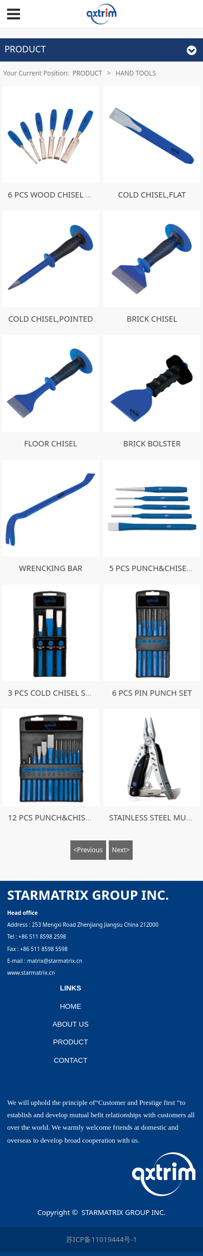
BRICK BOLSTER (152, 443)
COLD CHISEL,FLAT (152, 194)
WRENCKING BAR (50, 568)
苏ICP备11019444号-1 (101, 1239)
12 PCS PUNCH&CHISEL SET (58, 817)
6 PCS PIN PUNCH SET (152, 693)
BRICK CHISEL (152, 319)
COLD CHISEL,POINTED (50, 319)
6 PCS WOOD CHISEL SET (53, 194)
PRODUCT (87, 73)
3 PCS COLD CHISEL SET (51, 693)
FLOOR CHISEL (50, 443)
